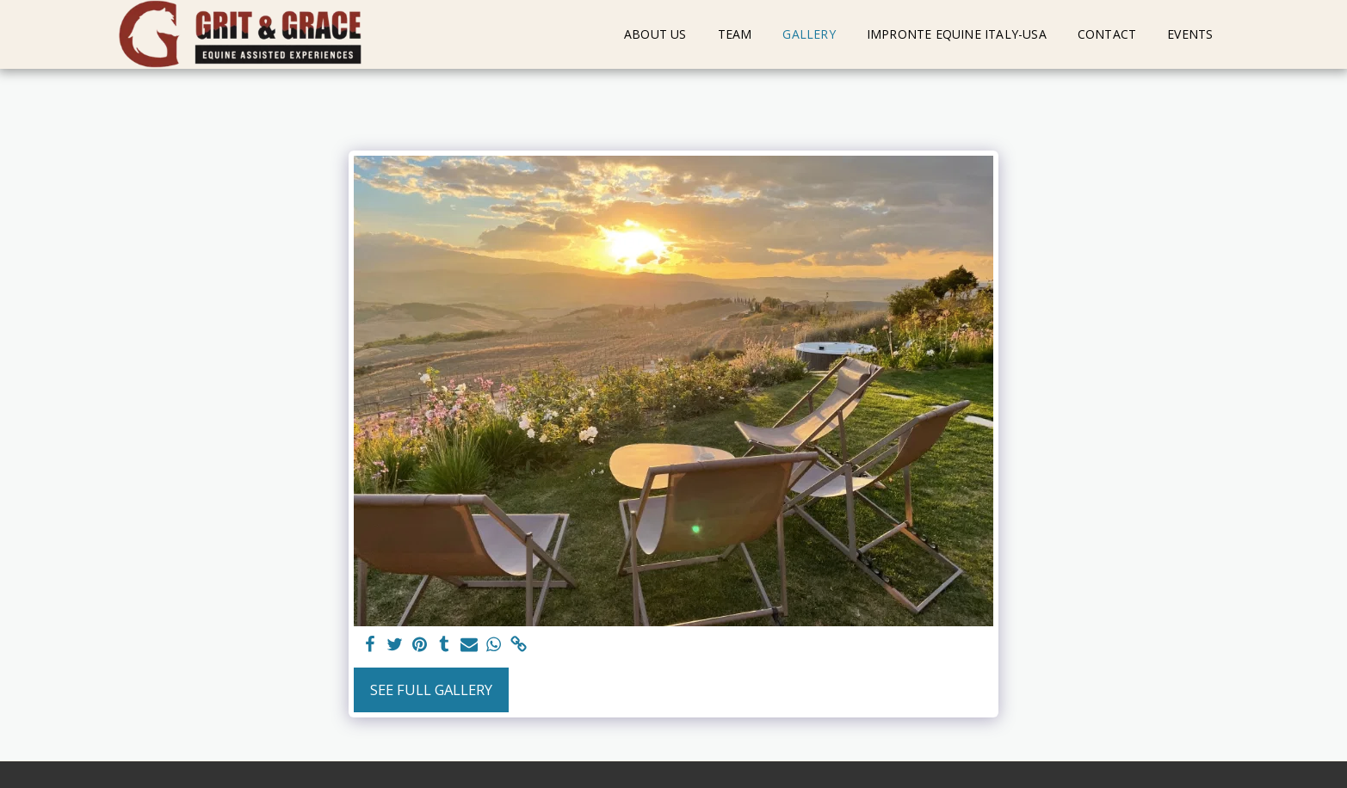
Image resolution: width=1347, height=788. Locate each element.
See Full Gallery (431, 689)
